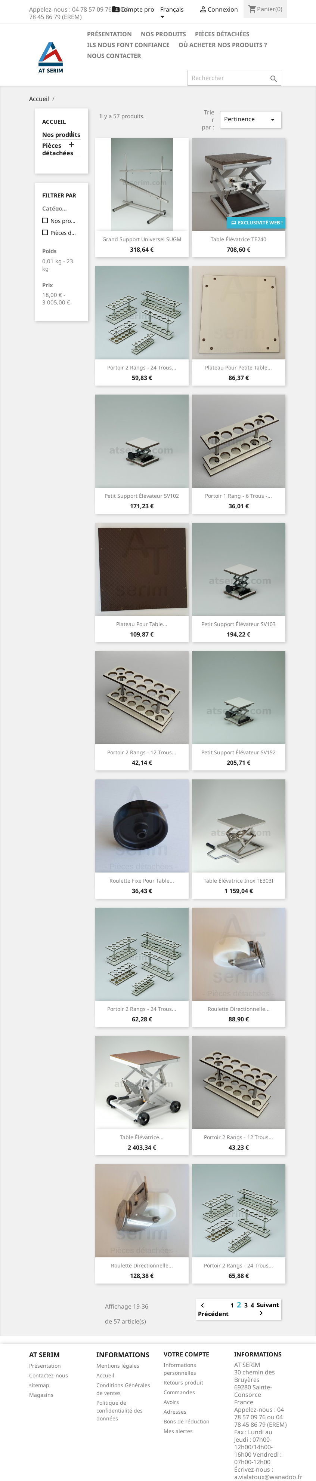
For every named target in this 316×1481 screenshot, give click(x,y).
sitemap (39, 1385)
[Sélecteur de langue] (172, 14)
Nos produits (163, 34)
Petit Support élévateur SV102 (142, 495)
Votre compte (186, 1354)
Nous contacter (114, 56)
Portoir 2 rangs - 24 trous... (141, 367)
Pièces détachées (222, 34)
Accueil (54, 121)
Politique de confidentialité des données (119, 1410)
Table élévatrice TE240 (238, 239)
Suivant (268, 1309)
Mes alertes (178, 1431)
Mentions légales (117, 1365)
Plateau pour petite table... (238, 367)
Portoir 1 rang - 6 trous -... (238, 495)
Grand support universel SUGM (142, 239)
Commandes (179, 1392)
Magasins (41, 1394)
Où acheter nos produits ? (223, 45)
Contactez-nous (48, 1375)
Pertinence (250, 119)
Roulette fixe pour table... (141, 880)
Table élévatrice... (142, 1137)
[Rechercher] (234, 78)
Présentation (109, 34)
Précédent (213, 1309)
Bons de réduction (187, 1421)
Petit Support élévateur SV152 (238, 752)
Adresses (175, 1411)
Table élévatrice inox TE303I (238, 880)
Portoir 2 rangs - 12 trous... (141, 752)
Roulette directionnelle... (239, 1008)
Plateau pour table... (141, 624)
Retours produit (183, 1382)
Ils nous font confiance (128, 45)
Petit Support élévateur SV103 (238, 624)
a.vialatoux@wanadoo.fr (268, 1477)
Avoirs (171, 1401)
